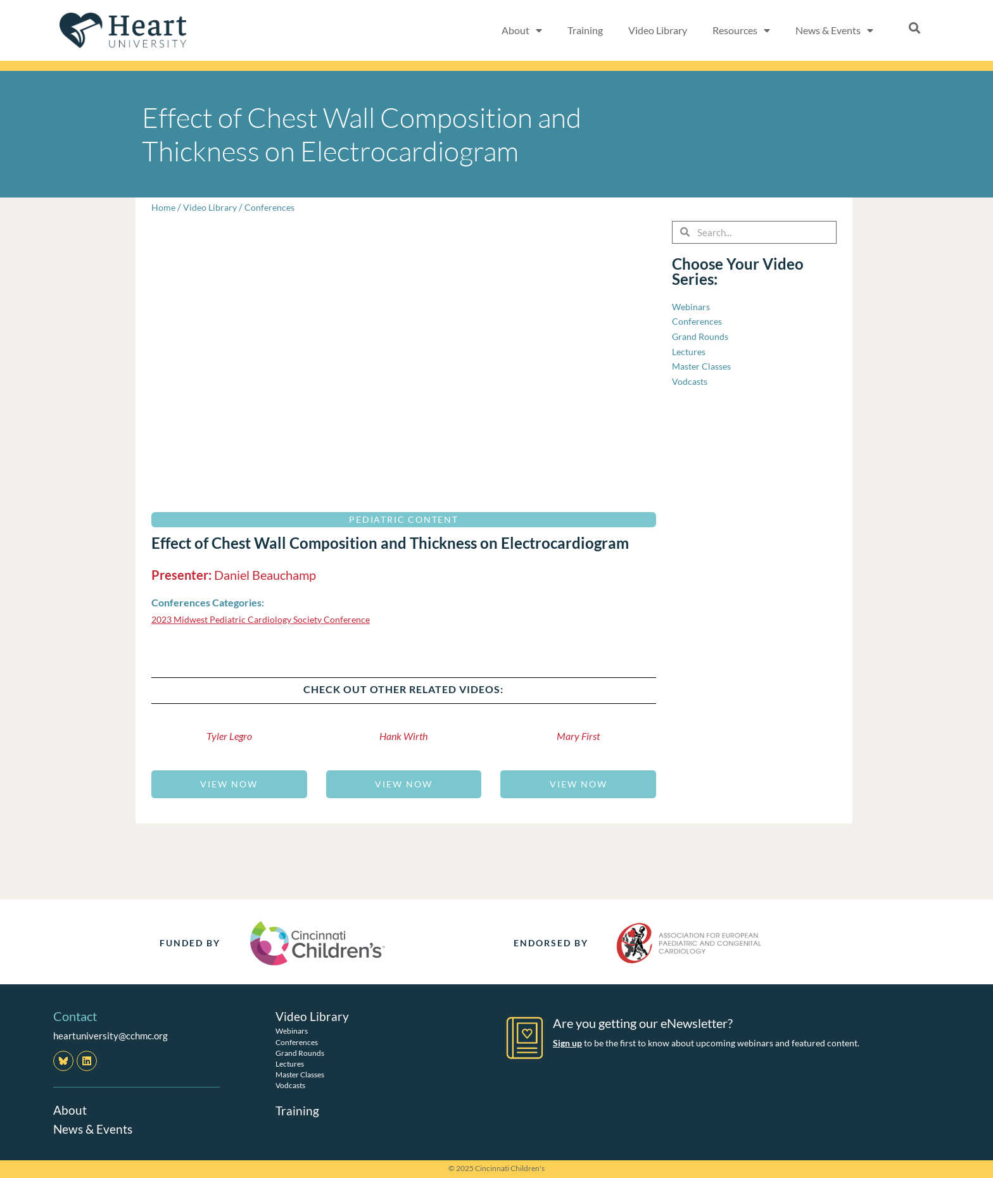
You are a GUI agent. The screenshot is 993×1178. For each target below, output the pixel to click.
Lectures (289, 1063)
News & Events (834, 30)
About (522, 30)
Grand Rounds (299, 1053)
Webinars (291, 1031)
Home (163, 207)
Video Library (657, 30)
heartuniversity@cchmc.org (110, 1035)
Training (585, 30)
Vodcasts (290, 1085)
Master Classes (299, 1074)
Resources (741, 30)
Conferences (274, 207)
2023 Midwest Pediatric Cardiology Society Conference (267, 619)
